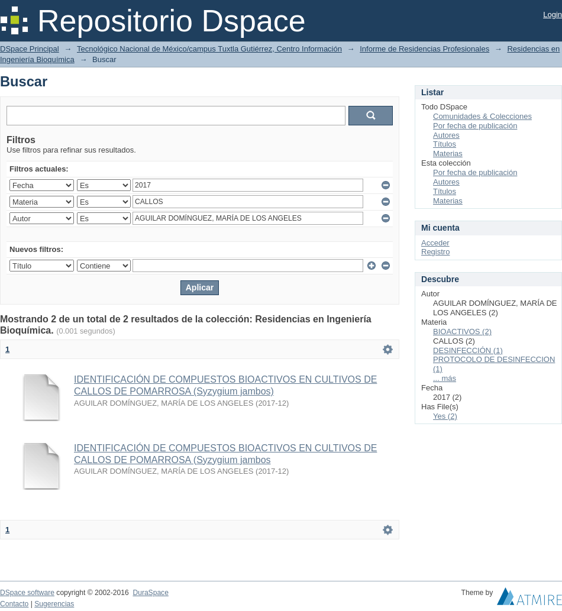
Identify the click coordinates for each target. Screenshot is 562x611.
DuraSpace (150, 593)
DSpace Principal (29, 48)
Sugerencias (54, 604)
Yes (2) (445, 416)
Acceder (435, 242)
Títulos (444, 144)
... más (444, 378)
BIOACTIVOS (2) (462, 331)
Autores (446, 135)
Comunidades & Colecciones (482, 116)
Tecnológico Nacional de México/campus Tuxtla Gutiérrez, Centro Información (209, 48)
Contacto (14, 604)
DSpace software (27, 593)
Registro (435, 251)
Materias (448, 153)
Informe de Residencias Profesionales (424, 48)
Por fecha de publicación (475, 125)
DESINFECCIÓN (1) (468, 350)
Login (552, 14)
